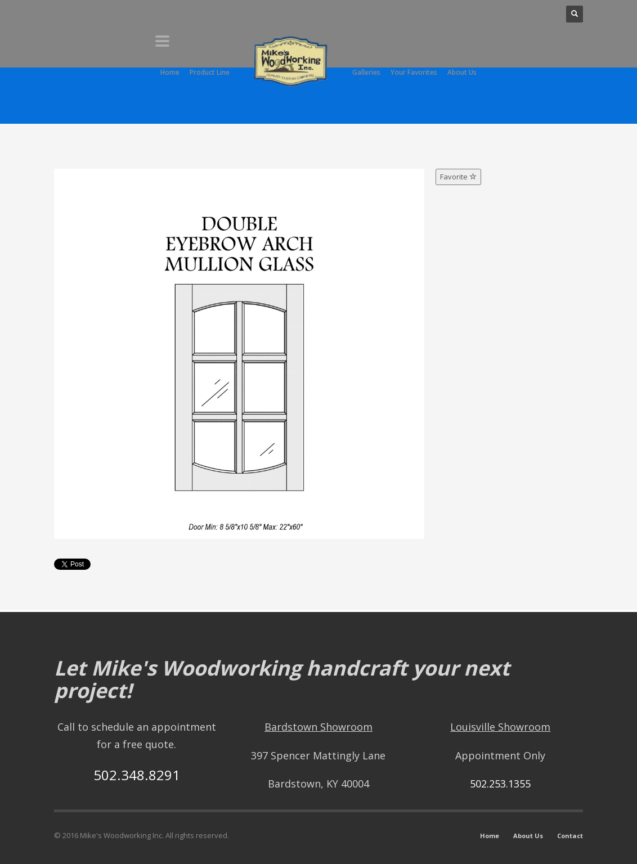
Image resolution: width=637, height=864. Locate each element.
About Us (528, 835)
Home (489, 835)
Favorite (458, 177)
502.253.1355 (500, 783)
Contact (570, 835)
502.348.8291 (136, 775)
